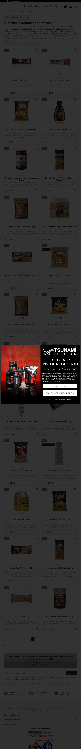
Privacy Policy (66, 381)
